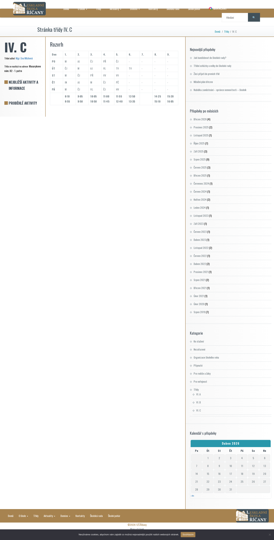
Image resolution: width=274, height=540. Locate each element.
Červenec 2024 (201, 183)
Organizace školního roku (206, 357)
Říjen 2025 (199, 143)
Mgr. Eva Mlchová (24, 58)
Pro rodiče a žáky (202, 373)
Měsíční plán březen (203, 82)
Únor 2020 (199, 304)
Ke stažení (199, 341)
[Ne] (269, 534)
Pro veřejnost (200, 381)
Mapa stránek (137, 529)
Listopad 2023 (201, 215)
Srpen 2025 (200, 159)
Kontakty (153, 9)
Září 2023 (199, 223)
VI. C (198, 410)
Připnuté (198, 365)
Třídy (98, 9)
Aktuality (115, 9)
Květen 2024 (200, 199)
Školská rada (173, 9)
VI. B (198, 402)
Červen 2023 (200, 231)
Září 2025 (199, 151)
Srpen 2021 (199, 280)
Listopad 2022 (201, 248)
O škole (82, 9)
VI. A (198, 394)
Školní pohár (194, 9)
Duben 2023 (200, 240)
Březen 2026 (200, 119)
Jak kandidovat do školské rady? (210, 58)
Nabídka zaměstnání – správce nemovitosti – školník (220, 90)
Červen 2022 (200, 256)
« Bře (192, 495)
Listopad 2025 (201, 135)
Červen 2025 (200, 167)
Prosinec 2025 (201, 127)
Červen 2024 (200, 191)
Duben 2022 (200, 264)
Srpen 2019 (199, 312)
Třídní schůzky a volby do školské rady (212, 66)
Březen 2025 (200, 175)
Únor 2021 (199, 296)
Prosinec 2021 (201, 272)
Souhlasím (188, 534)
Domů (66, 9)
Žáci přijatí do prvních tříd (206, 74)
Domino (135, 9)
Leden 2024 (200, 207)
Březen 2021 (200, 288)
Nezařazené (199, 349)
